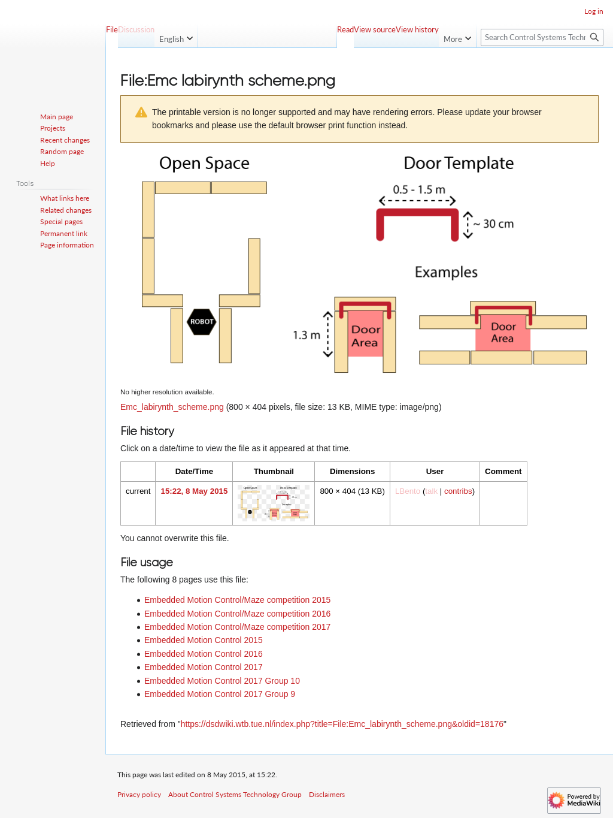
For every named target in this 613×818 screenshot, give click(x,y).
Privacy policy (139, 794)
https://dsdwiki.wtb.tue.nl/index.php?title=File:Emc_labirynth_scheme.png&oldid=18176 (342, 724)
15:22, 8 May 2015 (193, 491)
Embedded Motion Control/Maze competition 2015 (237, 600)
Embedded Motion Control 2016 (203, 654)
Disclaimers (327, 794)
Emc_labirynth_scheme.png (172, 407)
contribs (458, 491)
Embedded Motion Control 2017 (203, 667)
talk (431, 491)
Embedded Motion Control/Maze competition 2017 (237, 627)
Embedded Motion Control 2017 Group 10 (222, 681)
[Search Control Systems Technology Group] (542, 37)
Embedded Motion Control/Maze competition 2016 (237, 613)
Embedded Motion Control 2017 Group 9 (219, 694)
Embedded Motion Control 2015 (203, 640)
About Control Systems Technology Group (235, 794)
